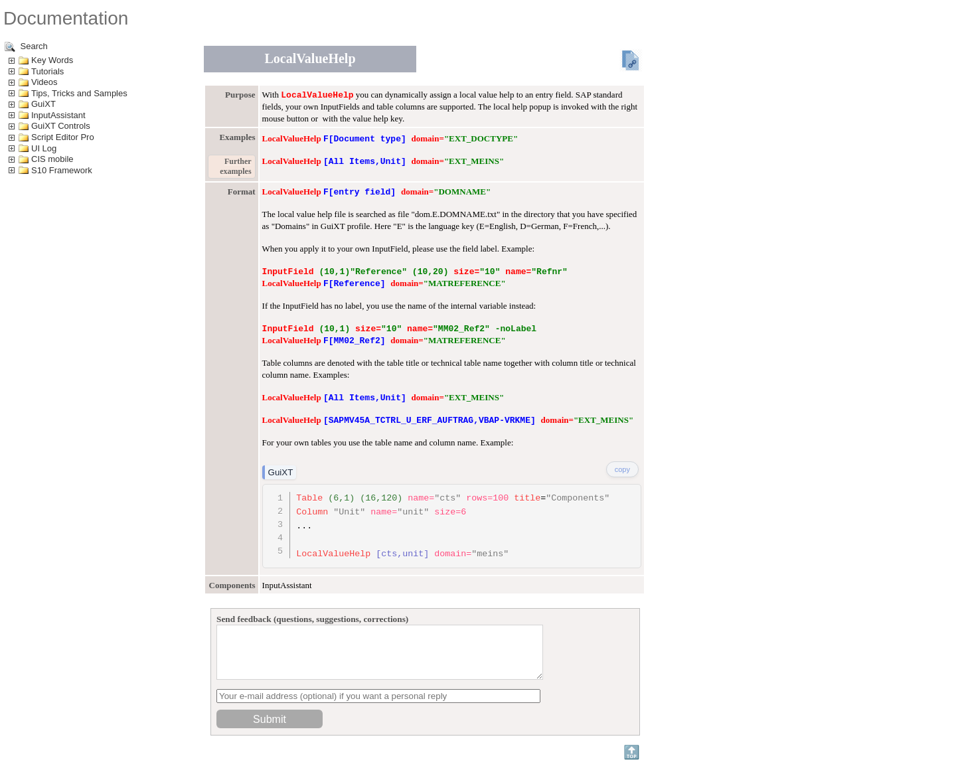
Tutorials (47, 71)
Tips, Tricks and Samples (79, 93)
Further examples (235, 166)
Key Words (52, 60)
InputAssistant (58, 115)
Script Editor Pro (62, 137)
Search (26, 46)
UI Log (43, 148)
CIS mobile (52, 159)
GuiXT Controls (60, 126)
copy (622, 469)
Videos (44, 82)
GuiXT (43, 104)
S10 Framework (61, 170)
